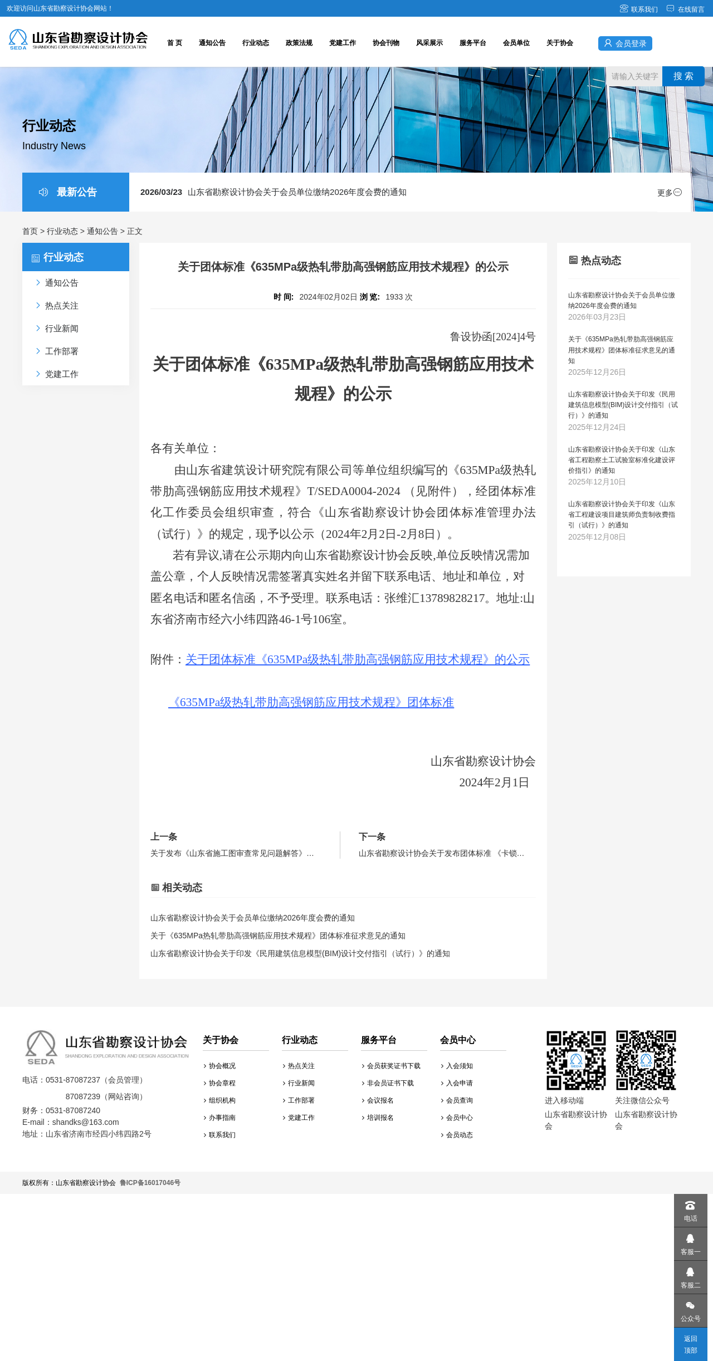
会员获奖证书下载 (391, 1066)
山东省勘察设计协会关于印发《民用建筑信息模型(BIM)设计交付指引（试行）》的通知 (300, 953)
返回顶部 (690, 1344)
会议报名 (378, 1100)
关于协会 (559, 43)
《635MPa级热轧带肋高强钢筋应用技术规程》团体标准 (311, 702)
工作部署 (299, 1100)
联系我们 (638, 9)
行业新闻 (299, 1083)
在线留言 (685, 9)
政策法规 (299, 43)
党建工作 (342, 43)
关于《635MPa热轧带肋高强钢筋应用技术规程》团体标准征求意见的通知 (278, 935)
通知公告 (212, 43)
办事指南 (220, 1118)
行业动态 (255, 43)
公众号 (690, 1308)
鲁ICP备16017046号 (150, 1183)
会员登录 (625, 43)
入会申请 (457, 1083)
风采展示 (429, 43)
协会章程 (220, 1083)
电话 (690, 1208)
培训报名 (378, 1118)
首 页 (174, 43)
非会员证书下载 (388, 1083)
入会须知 (457, 1066)
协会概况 (220, 1066)
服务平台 (473, 43)
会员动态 (457, 1135)
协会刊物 (386, 43)
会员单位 (516, 43)
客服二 (690, 1275)
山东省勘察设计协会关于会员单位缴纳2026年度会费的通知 (273, 192)
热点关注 (299, 1066)
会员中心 (457, 1118)
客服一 (690, 1241)
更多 (669, 192)
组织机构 (220, 1100)
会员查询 (457, 1100)
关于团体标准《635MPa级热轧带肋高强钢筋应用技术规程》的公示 (357, 659)
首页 (30, 231)
